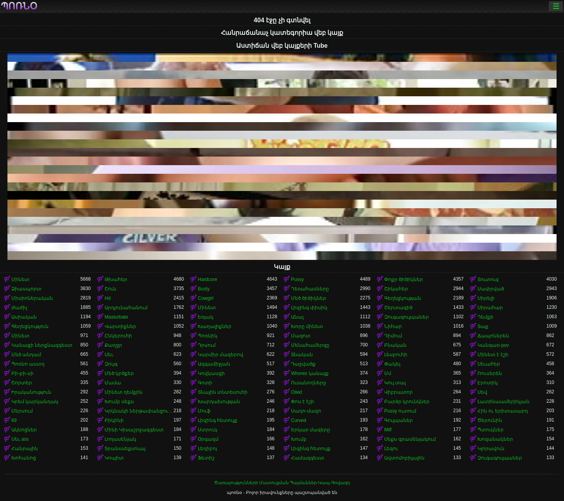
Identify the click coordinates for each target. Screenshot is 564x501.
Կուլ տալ (395, 383)
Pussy (297, 279)
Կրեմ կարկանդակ (34, 401)
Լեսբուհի (395, 354)
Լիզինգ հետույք (217, 420)
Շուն (110, 289)
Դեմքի (485, 317)
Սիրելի (486, 298)
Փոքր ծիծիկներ (403, 279)
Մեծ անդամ (26, 354)
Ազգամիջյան (214, 364)
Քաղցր (113, 345)
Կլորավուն (490, 448)
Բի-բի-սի (22, 373)
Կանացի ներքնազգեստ (41, 345)
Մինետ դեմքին (124, 392)
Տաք (482, 326)
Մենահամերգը (310, 345)
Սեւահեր (488, 364)
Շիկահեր (396, 289)
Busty (204, 289)
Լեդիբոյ (207, 448)
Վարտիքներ (120, 326)
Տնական (302, 354)
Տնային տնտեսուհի (223, 392)
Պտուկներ (490, 430)
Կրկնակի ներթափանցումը (139, 411)
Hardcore (207, 279)
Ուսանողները (308, 383)
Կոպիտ (114, 458)
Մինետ (20, 279)
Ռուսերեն (489, 373)
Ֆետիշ (206, 458)
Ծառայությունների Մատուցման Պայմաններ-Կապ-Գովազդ (282, 482)
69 (13, 420)
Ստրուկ (207, 430)
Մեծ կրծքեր (119, 373)
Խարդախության (219, 401)
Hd (107, 298)
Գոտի (205, 383)
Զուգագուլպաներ (406, 317)
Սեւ (109, 354)
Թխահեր (116, 279)
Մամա (113, 383)
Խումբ (299, 439)
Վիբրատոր (398, 392)
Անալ (297, 317)
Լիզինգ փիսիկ (309, 307)
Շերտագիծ (398, 307)
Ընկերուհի (118, 336)
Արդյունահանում (126, 307)
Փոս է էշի (302, 401)
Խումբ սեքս (119, 401)
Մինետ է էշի (492, 354)
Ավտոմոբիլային (404, 458)
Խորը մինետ (307, 326)
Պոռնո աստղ (28, 364)
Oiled (296, 392)
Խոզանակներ (495, 439)
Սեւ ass (20, 439)
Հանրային (24, 448)
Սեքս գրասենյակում (410, 439)
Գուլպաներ (398, 420)
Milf (388, 430)
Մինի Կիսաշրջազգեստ (134, 430)
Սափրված (490, 289)
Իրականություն (31, 392)
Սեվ (482, 392)
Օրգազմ (208, 439)
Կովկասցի (211, 373)
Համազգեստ (307, 458)
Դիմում (393, 336)
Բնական (395, 345)
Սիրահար (490, 307)
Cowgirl (205, 298)
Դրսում (207, 345)
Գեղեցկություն (30, 326)
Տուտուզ (488, 279)
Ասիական (24, 317)
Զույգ (111, 364)
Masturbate (116, 317)
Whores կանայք (310, 373)
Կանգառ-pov (493, 345)
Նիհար (393, 326)
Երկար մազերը (310, 430)
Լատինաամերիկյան (503, 401)
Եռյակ (205, 317)
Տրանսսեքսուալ (125, 448)
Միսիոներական (32, 298)
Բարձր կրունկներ (407, 401)
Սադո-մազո (306, 411)
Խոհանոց (23, 458)
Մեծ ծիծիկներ (308, 298)
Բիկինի (114, 420)
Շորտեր (21, 383)
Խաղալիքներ (214, 326)
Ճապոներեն (493, 336)
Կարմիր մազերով (220, 354)
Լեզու (391, 448)
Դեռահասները (310, 289)
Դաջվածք (303, 364)
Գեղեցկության (402, 298)
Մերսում (22, 411)
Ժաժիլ (19, 307)
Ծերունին (489, 420)
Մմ (387, 373)
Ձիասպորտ (26, 289)
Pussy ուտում (400, 411)
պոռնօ (19, 6)
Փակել (392, 364)
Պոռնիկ (207, 336)
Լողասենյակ (120, 439)
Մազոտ (301, 336)
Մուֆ (204, 411)
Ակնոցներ (24, 430)
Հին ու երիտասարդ (502, 411)
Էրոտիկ (487, 383)
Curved (298, 420)
